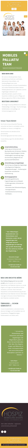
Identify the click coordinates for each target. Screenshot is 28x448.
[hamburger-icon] (25, 16)
